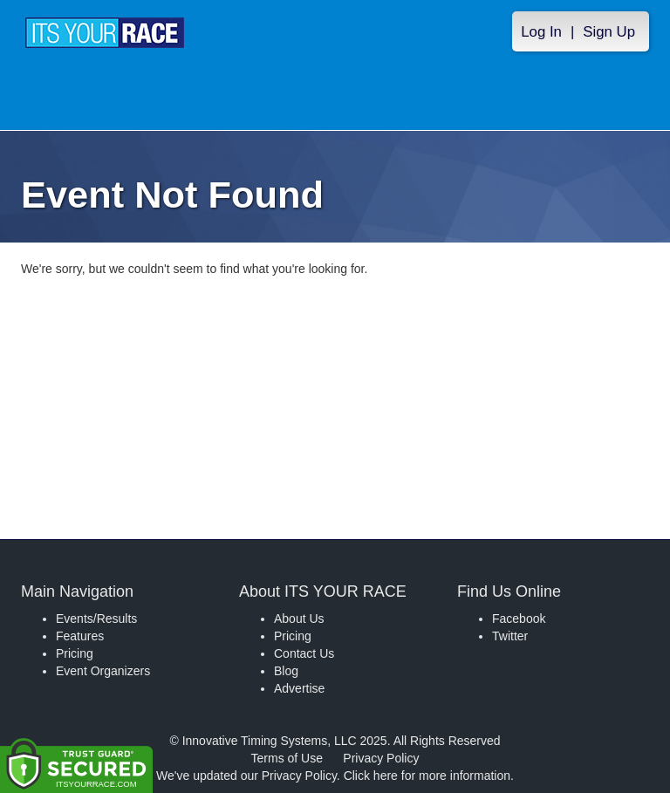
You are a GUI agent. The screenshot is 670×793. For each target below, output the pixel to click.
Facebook (518, 619)
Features (80, 636)
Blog (286, 671)
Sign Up (609, 32)
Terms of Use (287, 758)
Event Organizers (103, 671)
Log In (541, 32)
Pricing (74, 653)
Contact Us (304, 653)
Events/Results (96, 619)
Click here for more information (427, 776)
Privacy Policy (381, 758)
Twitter (510, 636)
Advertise (299, 688)
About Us (299, 619)
